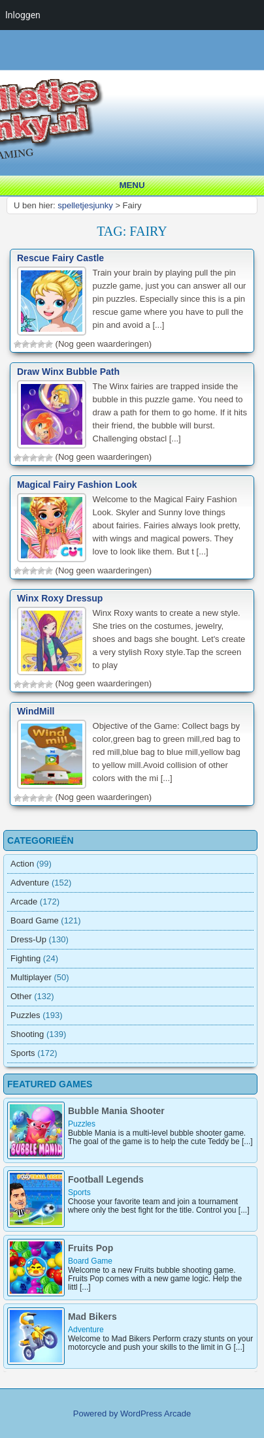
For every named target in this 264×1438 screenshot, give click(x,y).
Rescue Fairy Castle (60, 258)
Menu (131, 185)
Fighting (25, 958)
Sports (22, 1053)
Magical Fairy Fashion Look (77, 484)
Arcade (23, 901)
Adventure (29, 882)
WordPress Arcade (155, 1413)
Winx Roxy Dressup (60, 598)
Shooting (27, 1034)
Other (21, 996)
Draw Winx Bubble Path (68, 371)
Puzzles (25, 1015)
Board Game (34, 920)
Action (22, 864)
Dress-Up (28, 939)
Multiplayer (31, 977)
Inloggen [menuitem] (23, 15)
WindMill (35, 711)
